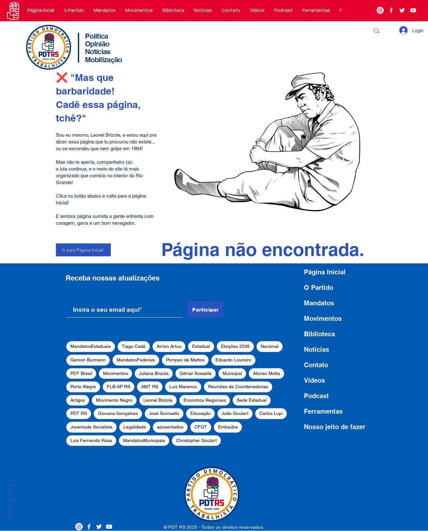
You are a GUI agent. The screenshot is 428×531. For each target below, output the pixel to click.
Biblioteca (319, 334)
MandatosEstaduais (90, 346)
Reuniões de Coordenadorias (238, 386)
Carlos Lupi (271, 413)
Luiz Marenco (183, 386)
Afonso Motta (266, 373)
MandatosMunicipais (144, 440)
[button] (74, 10)
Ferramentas (323, 411)
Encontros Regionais (204, 400)
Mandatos (319, 303)
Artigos (77, 400)
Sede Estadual (251, 400)
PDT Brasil (81, 373)
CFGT (200, 426)
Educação (200, 413)
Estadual (201, 346)
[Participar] (205, 309)
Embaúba (228, 426)
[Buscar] (376, 31)
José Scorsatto (164, 413)
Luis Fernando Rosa (91, 440)
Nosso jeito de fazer (334, 427)
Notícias (316, 349)
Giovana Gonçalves (118, 413)
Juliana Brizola (154, 373)
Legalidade (134, 426)
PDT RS (78, 413)
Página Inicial (325, 272)
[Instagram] (380, 10)
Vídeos (314, 380)
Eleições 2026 (235, 346)
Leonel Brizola (157, 400)
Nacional (269, 346)
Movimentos (115, 373)
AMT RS (149, 386)
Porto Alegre (83, 386)
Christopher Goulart (196, 440)
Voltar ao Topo (10, 502)
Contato (316, 365)
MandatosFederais (136, 359)
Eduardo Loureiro (233, 359)
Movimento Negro (114, 400)
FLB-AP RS (118, 386)
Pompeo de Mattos (185, 359)
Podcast (316, 396)
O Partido (318, 287)
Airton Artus (169, 346)
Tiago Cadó (134, 346)
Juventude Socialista (91, 426)
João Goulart (235, 413)
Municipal (232, 373)
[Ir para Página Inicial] (83, 249)
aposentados (170, 426)
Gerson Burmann (88, 359)
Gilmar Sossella (196, 373)
